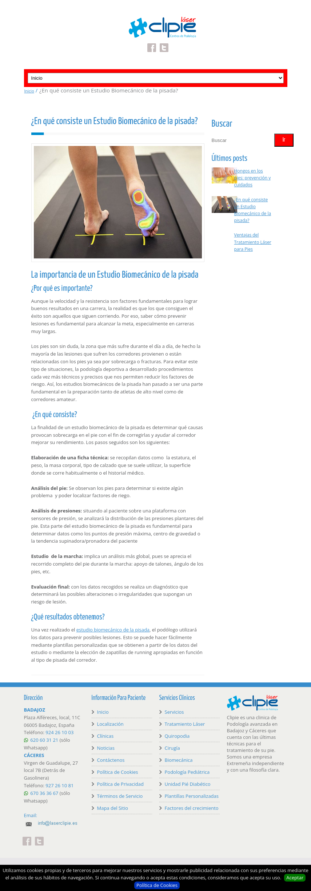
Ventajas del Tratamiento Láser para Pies (252, 242)
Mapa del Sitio (112, 808)
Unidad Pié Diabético (188, 784)
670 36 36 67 (44, 793)
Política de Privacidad (120, 784)
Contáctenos (111, 760)
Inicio (29, 91)
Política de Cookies (157, 885)
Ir (284, 140)
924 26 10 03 (59, 732)
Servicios (174, 712)
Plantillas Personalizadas (192, 796)
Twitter (164, 43)
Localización (110, 724)
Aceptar (294, 877)
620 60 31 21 (44, 740)
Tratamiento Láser (185, 724)
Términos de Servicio (120, 796)
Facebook (151, 43)
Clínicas (105, 736)
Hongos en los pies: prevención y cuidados (252, 178)
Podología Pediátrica (187, 772)
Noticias (106, 748)
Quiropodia (177, 736)
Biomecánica (179, 760)
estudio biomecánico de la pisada (112, 629)
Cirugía (172, 748)
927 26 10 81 (59, 785)
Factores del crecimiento (192, 808)
